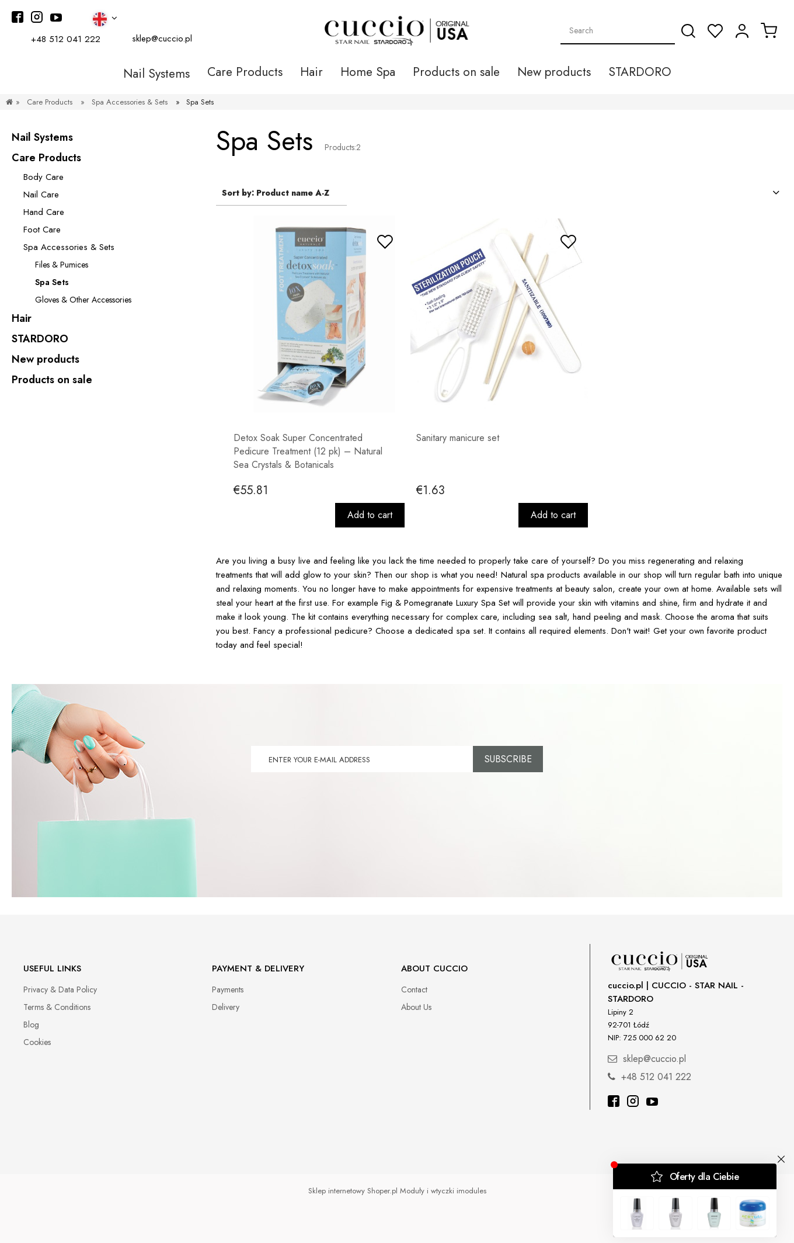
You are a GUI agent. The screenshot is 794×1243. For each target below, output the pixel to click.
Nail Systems (42, 137)
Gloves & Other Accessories (83, 299)
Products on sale (52, 379)
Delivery (225, 1007)
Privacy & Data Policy (60, 989)
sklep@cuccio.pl (162, 38)
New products (45, 359)
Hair (22, 318)
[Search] (688, 31)
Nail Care (41, 194)
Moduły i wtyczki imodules (443, 1190)
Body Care (43, 177)
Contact (414, 989)
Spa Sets (52, 282)
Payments (227, 989)
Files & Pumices (61, 264)
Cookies (37, 1042)
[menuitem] (182, 71)
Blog (31, 1024)
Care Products (46, 157)
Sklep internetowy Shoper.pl (353, 1190)
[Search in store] (617, 30)
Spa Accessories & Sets (68, 247)
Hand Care (43, 212)
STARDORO (40, 338)
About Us (416, 1007)
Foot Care (42, 229)
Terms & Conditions (56, 1007)
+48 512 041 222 (65, 39)
